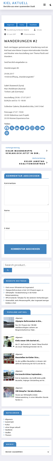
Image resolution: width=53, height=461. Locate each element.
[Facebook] (7, 128)
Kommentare (26, 191)
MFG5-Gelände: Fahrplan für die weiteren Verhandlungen (27, 287)
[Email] (42, 128)
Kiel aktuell (16, 3)
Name (26, 212)
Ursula (39, 30)
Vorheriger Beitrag (13, 148)
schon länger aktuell (12, 415)
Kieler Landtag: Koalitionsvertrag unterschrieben (26, 161)
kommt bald (9, 410)
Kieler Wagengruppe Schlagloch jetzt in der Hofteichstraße (26, 151)
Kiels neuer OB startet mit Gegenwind (20, 277)
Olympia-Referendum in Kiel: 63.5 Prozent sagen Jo (24, 279)
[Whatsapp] (37, 128)
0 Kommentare (29, 34)
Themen (8, 423)
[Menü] (44, 4)
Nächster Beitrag (38, 157)
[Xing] (22, 128)
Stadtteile (33, 25)
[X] (12, 128)
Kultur (22, 25)
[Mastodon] (27, 128)
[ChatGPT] (7, 133)
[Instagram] (32, 128)
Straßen (8, 420)
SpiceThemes (40, 457)
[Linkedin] (17, 128)
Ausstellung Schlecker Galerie (18, 30)
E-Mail (26, 227)
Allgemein (10, 25)
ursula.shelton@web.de (16, 457)
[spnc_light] (50, 5)
